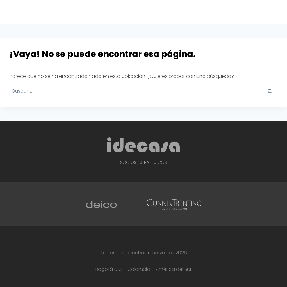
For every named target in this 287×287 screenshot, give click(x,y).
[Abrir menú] (281, 11)
